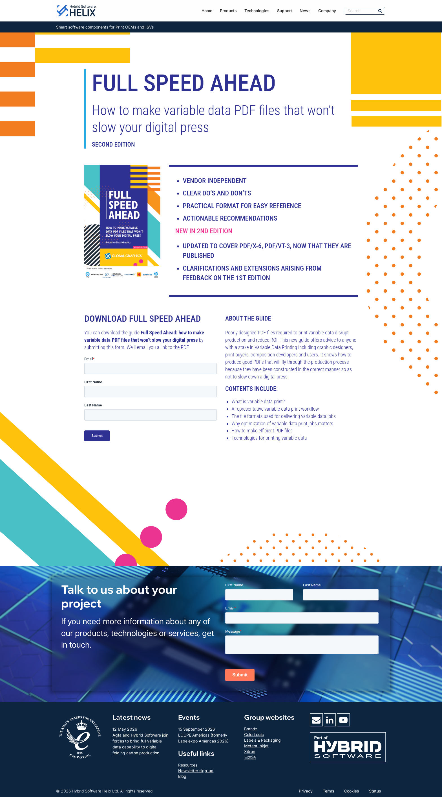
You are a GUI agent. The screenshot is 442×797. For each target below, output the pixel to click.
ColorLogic (254, 734)
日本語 (250, 757)
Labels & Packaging (262, 740)
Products (228, 10)
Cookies (351, 791)
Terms (328, 791)
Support (284, 10)
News (305, 10)
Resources (187, 765)
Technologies (256, 10)
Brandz (250, 728)
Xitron (249, 751)
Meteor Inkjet (256, 745)
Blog (182, 776)
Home (207, 10)
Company (327, 10)
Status (375, 791)
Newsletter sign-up (195, 770)
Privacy (306, 791)
